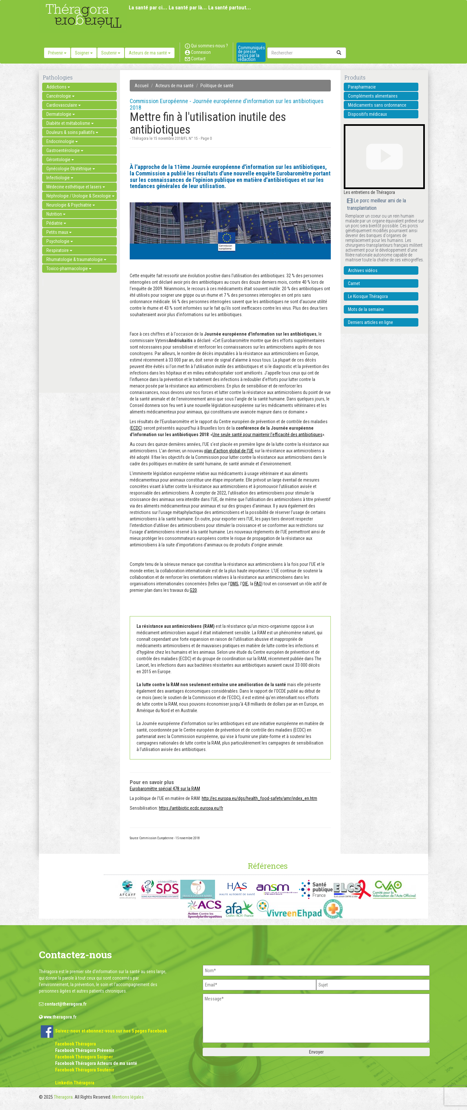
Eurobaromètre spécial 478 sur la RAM (165, 788)
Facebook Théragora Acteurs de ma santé (96, 1063)
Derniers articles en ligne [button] (370, 322)
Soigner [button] (84, 52)
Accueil (142, 85)
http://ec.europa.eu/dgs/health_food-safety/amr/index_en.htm (259, 798)
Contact (195, 58)
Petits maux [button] (59, 232)
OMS (234, 583)
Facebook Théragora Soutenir (84, 1069)
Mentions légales (128, 1097)
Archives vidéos (362, 270)
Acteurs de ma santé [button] (150, 52)
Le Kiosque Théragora (368, 296)
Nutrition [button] (56, 214)
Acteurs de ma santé (174, 85)
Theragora (63, 1097)
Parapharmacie (362, 87)
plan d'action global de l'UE (229, 450)
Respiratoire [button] (59, 250)
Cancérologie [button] (60, 96)
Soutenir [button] (110, 52)
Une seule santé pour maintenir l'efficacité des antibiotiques (267, 434)
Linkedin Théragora (74, 1082)
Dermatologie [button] (60, 114)
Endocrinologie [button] (62, 141)
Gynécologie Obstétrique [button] (70, 168)
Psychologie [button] (59, 241)
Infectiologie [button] (59, 177)
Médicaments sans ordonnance (377, 105)
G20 (193, 590)
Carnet (354, 283)
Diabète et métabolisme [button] (70, 123)
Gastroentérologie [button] (64, 150)
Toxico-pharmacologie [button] (68, 268)
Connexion (198, 52)
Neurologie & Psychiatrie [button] (70, 205)
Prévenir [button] (57, 52)
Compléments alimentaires (373, 96)
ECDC (136, 428)
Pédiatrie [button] (56, 223)
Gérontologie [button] (60, 159)
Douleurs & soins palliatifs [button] (72, 132)
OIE (245, 583)
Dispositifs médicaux (367, 114)
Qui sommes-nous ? (206, 45)
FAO (257, 583)
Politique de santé (217, 85)
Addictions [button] (58, 87)
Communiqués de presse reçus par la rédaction (251, 53)
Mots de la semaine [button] (366, 309)
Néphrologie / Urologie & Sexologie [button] (80, 195)
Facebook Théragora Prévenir (84, 1050)
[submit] (338, 52)
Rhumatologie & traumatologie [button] (76, 259)
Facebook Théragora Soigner (84, 1056)
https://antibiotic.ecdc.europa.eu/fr (191, 808)
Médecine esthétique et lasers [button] (75, 186)
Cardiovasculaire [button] (63, 105)
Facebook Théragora (75, 1043)
